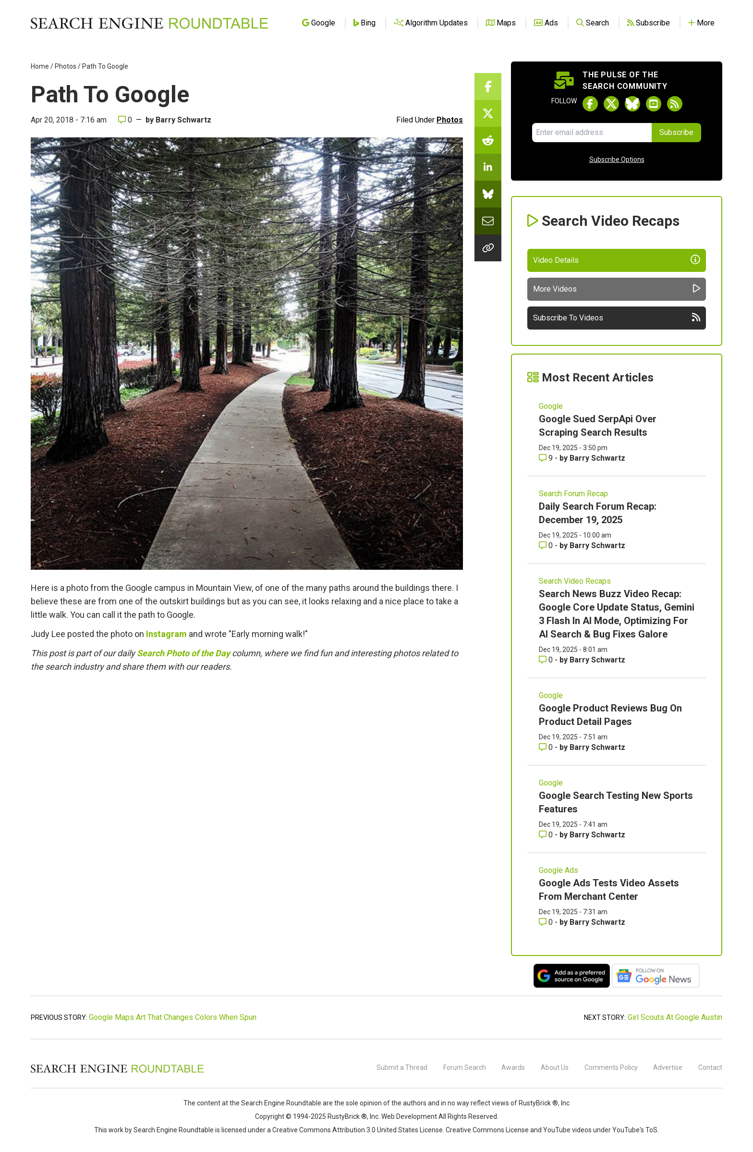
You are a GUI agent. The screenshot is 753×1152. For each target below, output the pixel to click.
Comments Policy (611, 1067)
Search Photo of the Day (183, 653)
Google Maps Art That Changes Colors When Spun (172, 1017)
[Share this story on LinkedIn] (487, 167)
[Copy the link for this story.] (487, 247)
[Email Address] (592, 132)
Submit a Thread (401, 1067)
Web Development (409, 1116)
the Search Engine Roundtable (276, 1103)
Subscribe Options (616, 159)
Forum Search (464, 1067)
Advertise (667, 1067)
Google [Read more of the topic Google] (551, 406)
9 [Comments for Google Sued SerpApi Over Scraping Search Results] (547, 458)
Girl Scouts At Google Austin (675, 1017)
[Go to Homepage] (149, 23)
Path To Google (105, 66)
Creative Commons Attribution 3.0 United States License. (358, 1130)
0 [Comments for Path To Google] (125, 119)
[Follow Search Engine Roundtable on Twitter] (611, 103)
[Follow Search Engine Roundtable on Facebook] (590, 103)
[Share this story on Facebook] (487, 86)
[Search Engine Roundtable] (117, 1071)
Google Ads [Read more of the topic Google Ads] (558, 870)
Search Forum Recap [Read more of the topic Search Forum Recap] (573, 493)
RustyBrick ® (347, 1116)
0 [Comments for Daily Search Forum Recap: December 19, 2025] (547, 545)
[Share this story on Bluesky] (487, 194)
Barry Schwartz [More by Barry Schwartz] (597, 458)
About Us (555, 1067)
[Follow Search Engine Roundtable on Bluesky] (632, 103)
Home (40, 66)
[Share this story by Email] (487, 221)
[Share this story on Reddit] (487, 140)
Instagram (166, 634)
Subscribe (676, 132)
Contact (710, 1067)
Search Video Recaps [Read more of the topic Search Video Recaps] (575, 581)
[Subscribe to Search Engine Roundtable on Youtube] (653, 103)
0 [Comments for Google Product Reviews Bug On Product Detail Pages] (547, 747)
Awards (513, 1067)
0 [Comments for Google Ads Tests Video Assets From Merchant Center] (547, 922)
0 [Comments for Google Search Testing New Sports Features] (547, 834)
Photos (65, 66)
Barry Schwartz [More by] (183, 119)
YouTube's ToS (634, 1130)
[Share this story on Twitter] (487, 113)
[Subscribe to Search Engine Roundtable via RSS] (674, 103)
